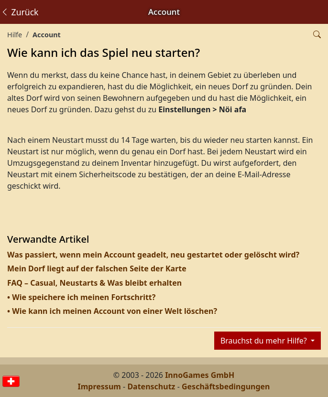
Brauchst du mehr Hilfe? (264, 340)
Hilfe (14, 34)
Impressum (99, 386)
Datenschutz (151, 386)
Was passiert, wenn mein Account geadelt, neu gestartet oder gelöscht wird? (153, 254)
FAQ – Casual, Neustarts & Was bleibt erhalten (94, 283)
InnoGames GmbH (199, 375)
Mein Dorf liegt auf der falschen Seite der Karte (96, 268)
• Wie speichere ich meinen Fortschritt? (81, 297)
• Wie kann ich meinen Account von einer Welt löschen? (112, 311)
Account (47, 34)
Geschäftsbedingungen (226, 386)
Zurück (19, 12)
